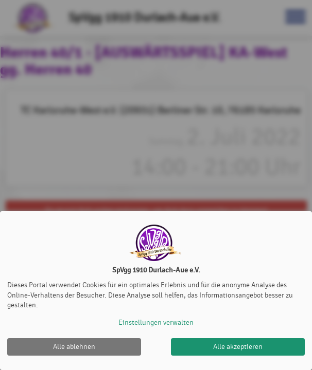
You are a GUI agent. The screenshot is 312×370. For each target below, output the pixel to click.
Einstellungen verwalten (156, 322)
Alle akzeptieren (238, 346)
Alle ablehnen (74, 346)
